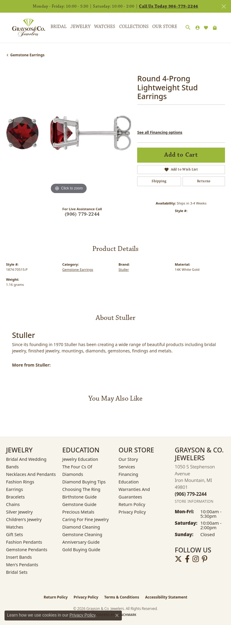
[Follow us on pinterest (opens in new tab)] (204, 559)
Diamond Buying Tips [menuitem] (84, 482)
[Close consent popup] (117, 615)
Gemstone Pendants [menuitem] (26, 549)
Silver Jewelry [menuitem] (19, 512)
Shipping (159, 181)
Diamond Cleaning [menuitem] (81, 527)
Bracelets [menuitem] (15, 497)
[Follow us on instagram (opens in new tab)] (195, 559)
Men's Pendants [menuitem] (22, 564)
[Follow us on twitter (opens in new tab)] (178, 559)
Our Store (164, 27)
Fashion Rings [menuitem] (20, 482)
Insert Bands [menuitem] (19, 557)
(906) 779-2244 (82, 214)
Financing (128, 474)
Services (127, 467)
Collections (134, 27)
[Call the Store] (191, 494)
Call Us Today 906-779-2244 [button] (168, 6)
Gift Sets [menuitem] (14, 534)
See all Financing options (159, 132)
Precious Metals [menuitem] (78, 512)
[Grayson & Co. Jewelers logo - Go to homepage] (24, 28)
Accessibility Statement (166, 597)
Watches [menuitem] (14, 527)
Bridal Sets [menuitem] (17, 572)
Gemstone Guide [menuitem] (79, 504)
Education (129, 482)
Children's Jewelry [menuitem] (24, 519)
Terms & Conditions (121, 597)
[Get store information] (194, 501)
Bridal (58, 27)
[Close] (223, 6)
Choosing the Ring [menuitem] (81, 489)
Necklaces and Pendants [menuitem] (31, 474)
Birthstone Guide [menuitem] (79, 497)
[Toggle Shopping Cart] (214, 27)
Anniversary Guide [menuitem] (81, 542)
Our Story (128, 459)
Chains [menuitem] (13, 504)
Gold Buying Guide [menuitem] (81, 549)
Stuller (124, 269)
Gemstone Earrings (27, 55)
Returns (204, 181)
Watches (104, 27)
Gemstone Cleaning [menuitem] (82, 534)
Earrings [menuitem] (14, 489)
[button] (188, 27)
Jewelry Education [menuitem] (80, 459)
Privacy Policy (132, 512)
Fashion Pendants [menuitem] (24, 542)
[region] (68, 132)
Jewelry (80, 27)
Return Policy (132, 504)
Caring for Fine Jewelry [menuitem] (85, 519)
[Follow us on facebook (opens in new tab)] (187, 559)
